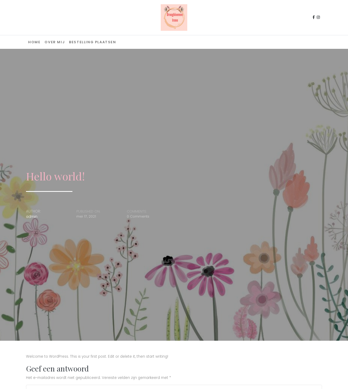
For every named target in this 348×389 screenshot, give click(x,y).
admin (31, 216)
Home (34, 42)
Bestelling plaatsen (92, 42)
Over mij (55, 42)
